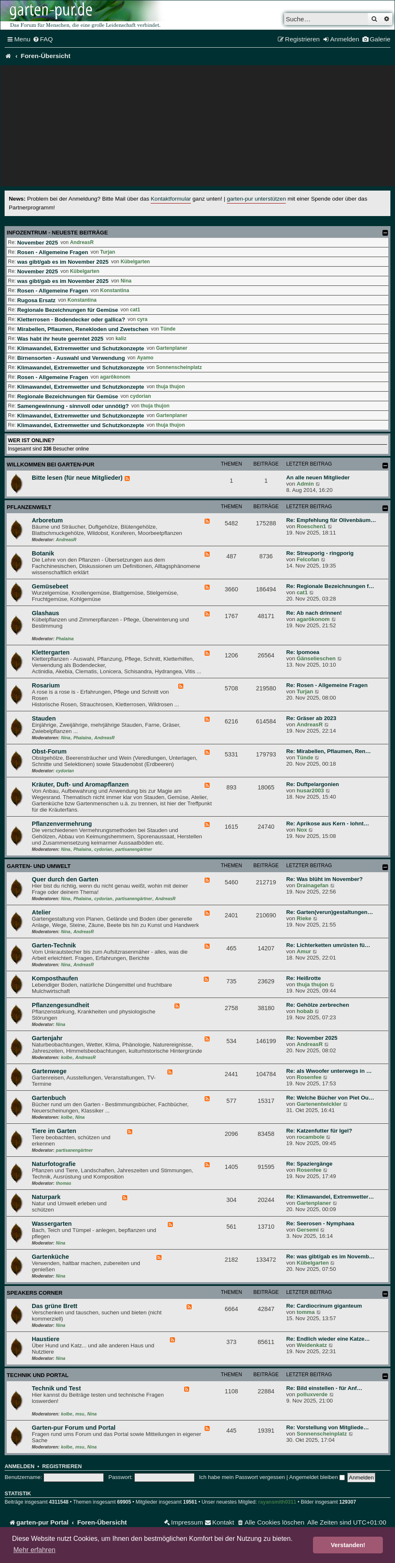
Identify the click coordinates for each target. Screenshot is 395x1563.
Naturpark (46, 1197)
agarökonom (115, 377)
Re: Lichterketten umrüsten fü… (328, 945)
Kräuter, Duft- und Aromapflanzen (80, 784)
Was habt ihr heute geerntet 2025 (60, 339)
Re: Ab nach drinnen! (314, 613)
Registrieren (62, 1466)
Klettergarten (50, 652)
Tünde (167, 329)
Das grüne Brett (54, 1306)
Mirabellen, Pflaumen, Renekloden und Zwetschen (83, 329)
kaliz (120, 338)
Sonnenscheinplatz (179, 367)
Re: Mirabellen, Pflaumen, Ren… (328, 751)
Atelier (41, 912)
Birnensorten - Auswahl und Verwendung (71, 358)
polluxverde (312, 1394)
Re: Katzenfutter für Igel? (319, 1131)
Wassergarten (52, 1223)
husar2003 (310, 790)
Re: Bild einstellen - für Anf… (324, 1388)
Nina (126, 281)
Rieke (304, 918)
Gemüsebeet (50, 586)
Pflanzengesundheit (60, 1005)
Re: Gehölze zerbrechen (317, 1005)
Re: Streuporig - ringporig (320, 553)
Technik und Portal (38, 1375)
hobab (305, 1011)
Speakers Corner (34, 1293)
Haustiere (45, 1339)
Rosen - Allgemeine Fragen (52, 252)
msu (79, 1414)
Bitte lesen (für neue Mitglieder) (77, 477)
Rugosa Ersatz (36, 300)
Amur (304, 951)
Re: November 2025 (311, 1038)
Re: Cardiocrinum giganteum (324, 1306)
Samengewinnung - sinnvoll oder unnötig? (73, 406)
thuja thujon (170, 386)
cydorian (140, 396)
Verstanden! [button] (348, 1545)
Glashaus (45, 613)
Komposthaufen (55, 978)
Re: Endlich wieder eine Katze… (328, 1339)
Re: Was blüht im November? (324, 879)
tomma (306, 1312)
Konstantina (114, 290)
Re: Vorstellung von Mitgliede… (327, 1427)
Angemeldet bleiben (317, 1477)
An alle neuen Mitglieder (318, 477)
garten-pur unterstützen (256, 199)
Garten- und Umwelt (39, 866)
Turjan (107, 252)
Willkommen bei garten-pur (51, 464)
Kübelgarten (135, 262)
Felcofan (308, 559)
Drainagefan (312, 885)
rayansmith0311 (277, 1502)
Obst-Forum (49, 751)
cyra (142, 319)
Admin (305, 484)
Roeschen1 (311, 526)
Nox (302, 830)
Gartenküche (50, 1256)
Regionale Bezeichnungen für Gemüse (67, 310)
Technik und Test (56, 1388)
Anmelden (19, 1466)
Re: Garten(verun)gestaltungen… (329, 912)
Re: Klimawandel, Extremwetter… (330, 1197)
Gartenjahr (47, 1038)
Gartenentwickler (319, 1104)
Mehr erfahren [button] (34, 1549)
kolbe (66, 1057)
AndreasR (82, 242)
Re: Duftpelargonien (312, 784)
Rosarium (46, 685)
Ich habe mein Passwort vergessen (242, 1477)
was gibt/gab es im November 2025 (62, 262)
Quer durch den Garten (65, 879)
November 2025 (37, 242)
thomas (64, 1183)
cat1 (135, 310)
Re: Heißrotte (303, 978)
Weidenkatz (312, 1345)
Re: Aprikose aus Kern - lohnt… (327, 823)
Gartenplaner (171, 348)
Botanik (43, 553)
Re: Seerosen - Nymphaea (320, 1223)
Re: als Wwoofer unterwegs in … (329, 1071)
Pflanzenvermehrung (62, 823)
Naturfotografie (54, 1164)
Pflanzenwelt (29, 507)
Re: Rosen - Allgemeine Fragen (326, 685)
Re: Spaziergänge (309, 1164)
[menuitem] (43, 39)
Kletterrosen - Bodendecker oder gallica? (71, 319)
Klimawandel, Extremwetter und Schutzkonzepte (80, 348)
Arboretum (47, 520)
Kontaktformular (171, 199)
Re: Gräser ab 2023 (311, 718)
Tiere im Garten (54, 1131)
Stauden (44, 718)
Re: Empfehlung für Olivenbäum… (331, 520)
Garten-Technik (54, 945)
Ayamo (145, 358)
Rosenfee (309, 1077)
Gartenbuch (49, 1098)
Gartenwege (49, 1071)
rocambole (311, 1137)
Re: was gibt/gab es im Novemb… (330, 1256)
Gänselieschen (316, 658)
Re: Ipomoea (302, 652)
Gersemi (308, 1230)
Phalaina (65, 638)
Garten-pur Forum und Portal (73, 1427)
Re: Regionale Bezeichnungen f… (330, 586)
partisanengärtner (133, 849)
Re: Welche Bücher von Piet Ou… (330, 1098)
